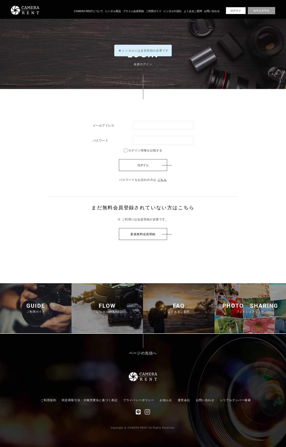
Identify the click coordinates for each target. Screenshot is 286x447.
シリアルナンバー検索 (235, 400)
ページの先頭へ (143, 353)
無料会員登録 (261, 10)
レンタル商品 (113, 11)
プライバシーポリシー (138, 400)
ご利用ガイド (153, 11)
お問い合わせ (212, 11)
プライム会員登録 (133, 11)
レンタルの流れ (172, 11)
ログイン (236, 10)
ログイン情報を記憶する (143, 150)
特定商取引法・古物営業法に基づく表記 (89, 400)
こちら (162, 179)
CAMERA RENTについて (88, 11)
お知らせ (166, 400)
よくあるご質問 (193, 11)
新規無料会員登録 (143, 234)
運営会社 (184, 400)
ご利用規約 (48, 400)
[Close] (119, 50)
